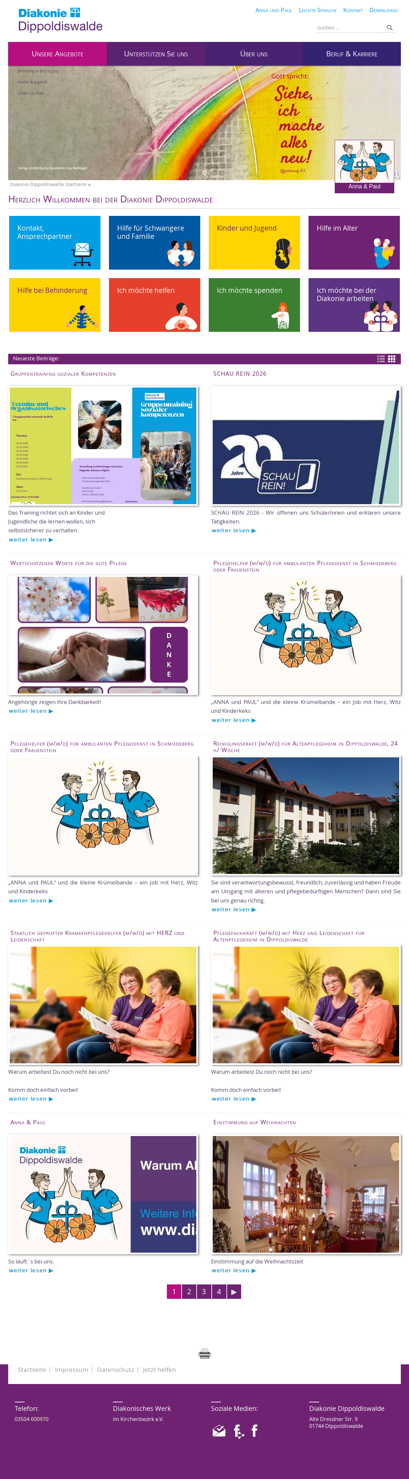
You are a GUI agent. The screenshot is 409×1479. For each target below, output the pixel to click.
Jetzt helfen (159, 1369)
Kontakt (353, 10)
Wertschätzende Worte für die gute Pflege (68, 563)
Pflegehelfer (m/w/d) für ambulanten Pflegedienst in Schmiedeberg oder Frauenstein (305, 566)
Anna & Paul (364, 165)
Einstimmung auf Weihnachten (254, 1122)
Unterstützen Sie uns (156, 54)
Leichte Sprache (318, 10)
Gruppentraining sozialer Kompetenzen (63, 373)
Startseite (32, 1369)
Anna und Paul (274, 10)
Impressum (71, 1369)
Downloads (383, 10)
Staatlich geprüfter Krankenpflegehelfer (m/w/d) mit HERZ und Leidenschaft (97, 936)
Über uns (254, 54)
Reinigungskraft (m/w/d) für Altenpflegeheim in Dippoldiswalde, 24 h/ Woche (305, 746)
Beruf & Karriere (352, 54)
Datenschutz (115, 1369)
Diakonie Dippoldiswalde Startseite (48, 184)
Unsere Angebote (57, 54)
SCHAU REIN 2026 (240, 373)
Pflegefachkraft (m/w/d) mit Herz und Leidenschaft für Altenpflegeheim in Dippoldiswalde (289, 936)
